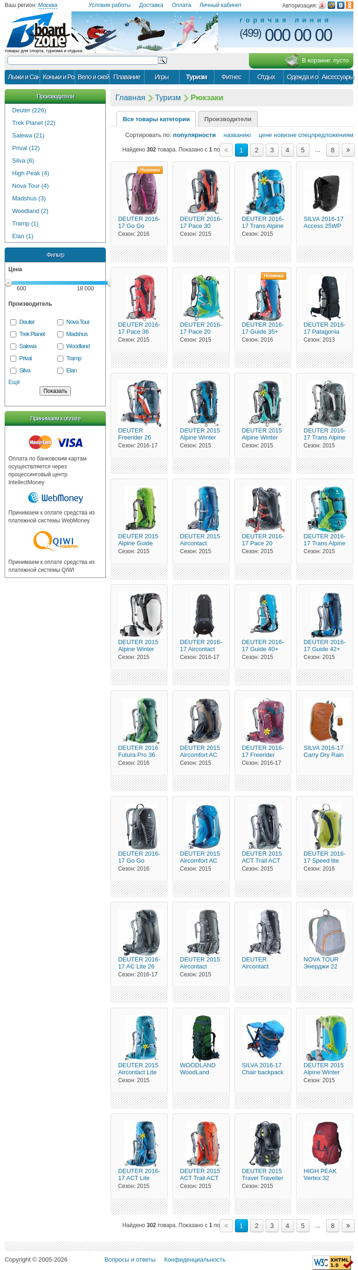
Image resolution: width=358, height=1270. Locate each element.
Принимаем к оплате (55, 418)
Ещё (14, 382)
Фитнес (231, 77)
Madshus (76, 333)
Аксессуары (337, 77)
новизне (285, 134)
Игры (162, 77)
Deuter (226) (29, 110)
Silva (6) (23, 160)
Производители (55, 96)
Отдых (266, 77)
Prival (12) (26, 147)
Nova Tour (78, 321)
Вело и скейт (94, 77)
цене (262, 134)
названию (234, 134)
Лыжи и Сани (24, 77)
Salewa (27, 346)
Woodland (78, 346)
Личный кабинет (220, 5)
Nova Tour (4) (30, 185)
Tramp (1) (25, 223)
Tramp (73, 358)
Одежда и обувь (302, 77)
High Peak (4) (30, 173)
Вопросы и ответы (129, 1259)
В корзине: (317, 61)
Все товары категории (156, 119)
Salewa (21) (28, 135)
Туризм (196, 77)
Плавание (126, 77)
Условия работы (110, 5)
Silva (24, 370)
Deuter (26, 321)
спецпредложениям (325, 134)
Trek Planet (32, 333)
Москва (47, 5)
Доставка (151, 5)
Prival (25, 358)
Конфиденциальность (195, 1259)
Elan (71, 370)
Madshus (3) (29, 198)
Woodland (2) (30, 210)
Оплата (181, 5)
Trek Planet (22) (33, 122)
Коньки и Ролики (59, 77)
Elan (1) (23, 236)
